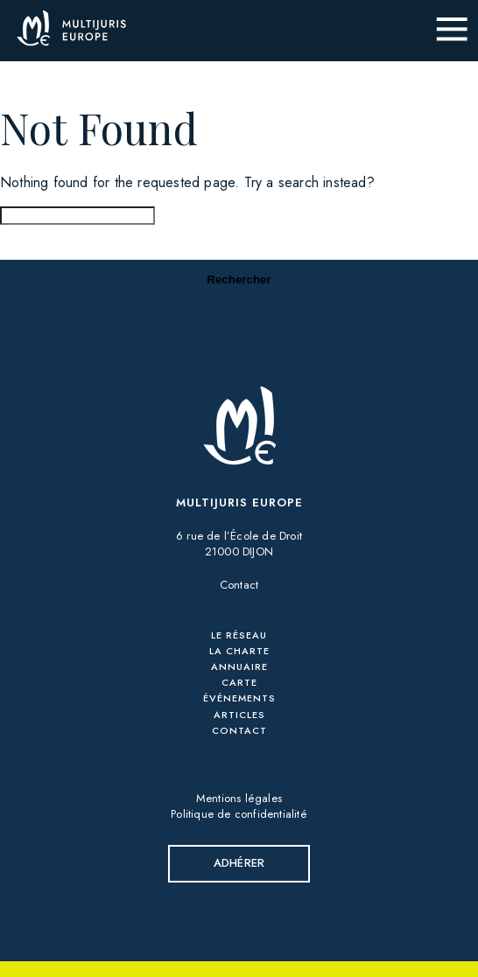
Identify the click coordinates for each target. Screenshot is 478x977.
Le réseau (239, 635)
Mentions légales (239, 798)
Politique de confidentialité (239, 814)
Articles (239, 715)
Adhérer (239, 863)
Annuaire (239, 666)
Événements (239, 698)
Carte (239, 682)
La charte (239, 651)
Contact (239, 584)
